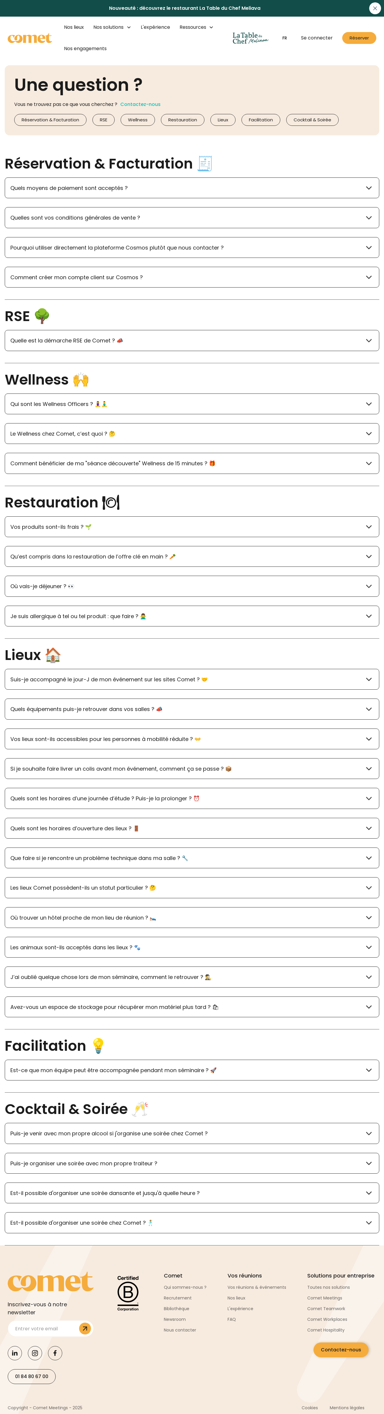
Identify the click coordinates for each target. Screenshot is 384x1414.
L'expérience (155, 27)
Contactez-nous (341, 1349)
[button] (112, 27)
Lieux (223, 120)
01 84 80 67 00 (31, 1376)
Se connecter (317, 37)
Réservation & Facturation (50, 120)
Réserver (359, 38)
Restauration (182, 120)
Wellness (138, 120)
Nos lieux (74, 27)
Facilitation (261, 120)
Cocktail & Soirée (312, 120)
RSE (103, 120)
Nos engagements (85, 48)
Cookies (310, 1408)
